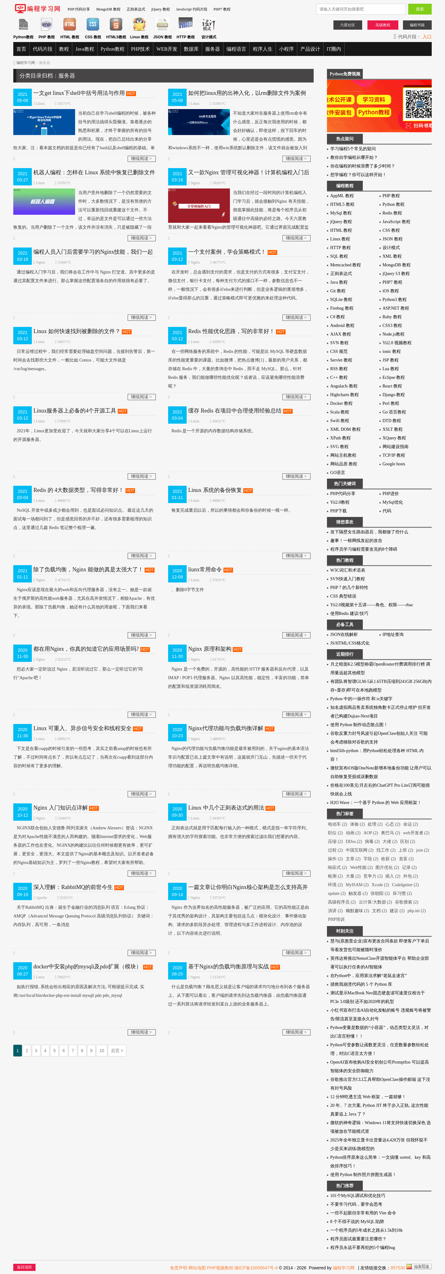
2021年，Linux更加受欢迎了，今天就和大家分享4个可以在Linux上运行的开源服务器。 (82, 434)
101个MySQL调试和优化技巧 (358, 1195)
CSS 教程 (391, 230)
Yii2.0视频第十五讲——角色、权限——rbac (371, 605)
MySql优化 (393, 502)
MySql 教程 (341, 213)
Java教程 (84, 49)
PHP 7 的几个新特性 (349, 587)
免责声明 (178, 1267)
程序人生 (263, 49)
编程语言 (236, 49)
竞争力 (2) (373, 876)
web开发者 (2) (416, 833)
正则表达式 (136, 9)
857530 (398, 1267)
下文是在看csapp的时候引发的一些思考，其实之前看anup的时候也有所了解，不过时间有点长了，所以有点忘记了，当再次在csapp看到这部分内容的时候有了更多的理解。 (83, 756)
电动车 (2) (337, 824)
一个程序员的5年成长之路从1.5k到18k (366, 1230)
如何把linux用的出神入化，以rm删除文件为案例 (247, 93)
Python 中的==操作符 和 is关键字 (361, 698)
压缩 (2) (335, 841)
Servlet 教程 (341, 360)
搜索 (420, 9)
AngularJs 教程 (344, 386)
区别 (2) (407, 841)
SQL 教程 (339, 256)
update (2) (336, 893)
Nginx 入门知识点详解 (60, 808)
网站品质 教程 (344, 464)
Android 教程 (342, 325)
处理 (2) (375, 824)
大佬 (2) (390, 841)
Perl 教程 (391, 403)
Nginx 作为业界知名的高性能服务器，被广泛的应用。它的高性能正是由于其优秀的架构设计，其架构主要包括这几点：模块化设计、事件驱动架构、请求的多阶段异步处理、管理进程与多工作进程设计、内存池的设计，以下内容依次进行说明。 (238, 919)
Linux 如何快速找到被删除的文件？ (77, 331)
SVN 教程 (339, 343)
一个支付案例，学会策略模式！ (227, 252)
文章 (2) (353, 859)
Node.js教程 (394, 334)
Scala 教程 (340, 412)
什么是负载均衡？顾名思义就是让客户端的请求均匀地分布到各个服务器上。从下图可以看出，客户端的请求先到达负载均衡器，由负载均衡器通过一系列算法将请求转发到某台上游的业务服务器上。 (239, 994)
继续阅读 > (141, 158)
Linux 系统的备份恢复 (215, 490)
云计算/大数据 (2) (375, 902)
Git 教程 (337, 291)
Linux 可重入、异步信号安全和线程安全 (82, 728)
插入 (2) (392, 876)
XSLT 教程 (393, 429)
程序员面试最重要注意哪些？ (358, 1239)
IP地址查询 (393, 634)
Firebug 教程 (342, 308)
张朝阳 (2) (380, 893)
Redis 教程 (392, 213)
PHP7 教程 (222, 9)
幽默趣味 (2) (357, 910)
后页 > (117, 1050)
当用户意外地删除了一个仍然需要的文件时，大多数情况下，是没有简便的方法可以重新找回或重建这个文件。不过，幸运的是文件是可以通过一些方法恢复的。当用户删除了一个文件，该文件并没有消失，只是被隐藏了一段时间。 (82, 213)
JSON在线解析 (344, 634)
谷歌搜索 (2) (406, 902)
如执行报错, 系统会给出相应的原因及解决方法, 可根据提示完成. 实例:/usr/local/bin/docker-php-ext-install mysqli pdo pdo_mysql (78, 990)
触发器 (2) (358, 893)
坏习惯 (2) (402, 893)
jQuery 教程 (160, 9)
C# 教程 (337, 317)
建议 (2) (397, 910)
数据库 (191, 49)
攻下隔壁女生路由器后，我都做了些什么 (369, 532)
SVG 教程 (339, 446)
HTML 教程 (341, 230)
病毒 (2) (372, 841)
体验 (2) (357, 824)
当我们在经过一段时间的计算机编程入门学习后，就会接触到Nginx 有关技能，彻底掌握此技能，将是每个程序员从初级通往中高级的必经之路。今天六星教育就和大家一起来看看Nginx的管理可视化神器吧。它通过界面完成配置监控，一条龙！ (239, 213)
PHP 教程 (391, 195)
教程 (64, 49)
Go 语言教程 (394, 412)
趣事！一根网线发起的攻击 (356, 540)
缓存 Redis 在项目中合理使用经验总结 (235, 411)
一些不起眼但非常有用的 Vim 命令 (363, 1213)
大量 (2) (353, 876)
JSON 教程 (393, 239)
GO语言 (337, 472)
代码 (387, 511)
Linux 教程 (340, 239)
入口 (427, 36)
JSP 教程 (391, 360)
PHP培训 (336, 919)
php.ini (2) (417, 910)
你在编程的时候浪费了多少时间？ (362, 166)
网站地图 (197, 1267)
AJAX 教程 (340, 334)
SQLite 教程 (341, 299)
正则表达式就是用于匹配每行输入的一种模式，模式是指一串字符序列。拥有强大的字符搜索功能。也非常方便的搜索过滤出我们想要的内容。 (239, 831)
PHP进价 (391, 493)
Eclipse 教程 (394, 377)
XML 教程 (392, 256)
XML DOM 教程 (345, 429)
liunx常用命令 (205, 569)
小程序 (286, 49)
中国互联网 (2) (360, 850)
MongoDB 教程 (108, 9)
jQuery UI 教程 (396, 273)
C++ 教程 (339, 377)
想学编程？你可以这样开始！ (358, 174)
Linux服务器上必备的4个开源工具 (74, 411)
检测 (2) (335, 876)
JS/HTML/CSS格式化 (350, 643)
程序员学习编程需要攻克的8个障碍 (363, 549)
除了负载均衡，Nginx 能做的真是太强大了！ (88, 569)
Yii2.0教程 (340, 502)
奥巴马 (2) (390, 833)
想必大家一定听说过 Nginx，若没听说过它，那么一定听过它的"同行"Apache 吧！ (78, 672)
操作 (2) (335, 859)
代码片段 (43, 49)
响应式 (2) (337, 867)
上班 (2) (405, 850)
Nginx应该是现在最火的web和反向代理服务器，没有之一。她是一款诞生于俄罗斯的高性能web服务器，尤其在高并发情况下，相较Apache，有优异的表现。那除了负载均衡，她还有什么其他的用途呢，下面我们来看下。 (84, 602)
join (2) (422, 850)
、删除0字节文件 (186, 589)
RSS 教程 (339, 368)
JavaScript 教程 (396, 221)
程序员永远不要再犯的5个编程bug (362, 1247)
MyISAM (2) (357, 884)
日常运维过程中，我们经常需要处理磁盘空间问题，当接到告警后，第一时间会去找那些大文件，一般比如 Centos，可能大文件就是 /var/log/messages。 (84, 359)
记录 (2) (409, 867)
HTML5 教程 (342, 204)
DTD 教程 (392, 420)
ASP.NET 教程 (396, 308)
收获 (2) (388, 859)
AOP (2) (370, 833)
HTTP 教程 (340, 247)
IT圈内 (334, 49)
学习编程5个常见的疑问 (353, 148)
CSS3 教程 (392, 325)
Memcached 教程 (345, 265)
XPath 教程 (340, 438)
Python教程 (113, 49)
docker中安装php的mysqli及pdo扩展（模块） (87, 966)
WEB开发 (166, 49)
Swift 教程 (340, 420)
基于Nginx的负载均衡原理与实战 (228, 966)
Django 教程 (394, 394)
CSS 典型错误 (343, 596)
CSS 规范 (339, 351)
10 (101, 1050)
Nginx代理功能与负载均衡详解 (225, 728)
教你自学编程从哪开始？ (354, 157)
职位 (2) (335, 833)
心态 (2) (392, 824)
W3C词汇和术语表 (348, 570)
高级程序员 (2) (342, 902)
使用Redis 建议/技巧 (349, 613)
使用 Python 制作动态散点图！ (359, 724)
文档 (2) (379, 910)
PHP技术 (140, 49)
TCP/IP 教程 (394, 455)
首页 (21, 49)
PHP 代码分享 (79, 9)
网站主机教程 (343, 455)
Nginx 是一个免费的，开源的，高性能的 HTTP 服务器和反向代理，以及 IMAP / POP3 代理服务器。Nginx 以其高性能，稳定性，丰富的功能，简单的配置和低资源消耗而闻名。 (238, 677)
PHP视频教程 (220, 1267)
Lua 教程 (391, 368)
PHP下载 (338, 511)
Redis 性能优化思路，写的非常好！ (231, 331)
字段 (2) (370, 859)
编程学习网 (25, 63)
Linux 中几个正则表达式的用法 (226, 808)
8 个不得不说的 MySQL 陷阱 (357, 1221)
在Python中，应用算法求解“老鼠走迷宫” (368, 975)
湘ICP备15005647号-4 (256, 1267)
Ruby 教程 (392, 317)
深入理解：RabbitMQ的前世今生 (73, 887)
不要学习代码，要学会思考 (356, 1204)
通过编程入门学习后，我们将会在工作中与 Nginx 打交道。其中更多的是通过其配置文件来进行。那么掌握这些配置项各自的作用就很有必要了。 (84, 275)
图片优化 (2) (387, 867)
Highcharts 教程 (344, 394)
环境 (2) (335, 884)
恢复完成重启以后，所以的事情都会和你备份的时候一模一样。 (230, 509)
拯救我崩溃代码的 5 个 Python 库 (361, 984)
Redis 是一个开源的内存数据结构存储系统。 (212, 430)
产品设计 (310, 49)
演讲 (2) (335, 910)
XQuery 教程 (394, 438)
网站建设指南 (396, 446)
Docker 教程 (341, 403)
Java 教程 (339, 282)
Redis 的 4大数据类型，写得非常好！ (78, 490)
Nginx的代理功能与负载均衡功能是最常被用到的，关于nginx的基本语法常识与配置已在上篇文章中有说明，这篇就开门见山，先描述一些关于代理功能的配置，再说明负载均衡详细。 (238, 756)
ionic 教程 (392, 351)
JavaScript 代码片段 (191, 9)
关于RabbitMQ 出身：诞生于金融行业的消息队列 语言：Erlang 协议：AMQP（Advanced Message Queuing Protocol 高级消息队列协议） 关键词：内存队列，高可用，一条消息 (83, 915)
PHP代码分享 (343, 493)
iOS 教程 (391, 291)
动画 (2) (353, 833)
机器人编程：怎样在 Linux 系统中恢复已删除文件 (94, 172)
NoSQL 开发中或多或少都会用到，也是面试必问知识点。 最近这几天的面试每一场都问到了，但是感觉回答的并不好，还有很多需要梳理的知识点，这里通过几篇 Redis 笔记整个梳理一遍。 (83, 518)
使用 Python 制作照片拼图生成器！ (363, 1174)
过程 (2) (335, 850)
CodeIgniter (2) (405, 884)
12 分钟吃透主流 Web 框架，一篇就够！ (368, 1096)
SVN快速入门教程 (347, 579)
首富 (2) (406, 859)
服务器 (212, 49)
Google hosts (394, 464)
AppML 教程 (342, 195)
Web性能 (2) (361, 867)
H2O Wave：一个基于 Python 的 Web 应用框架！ (376, 802)
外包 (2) (410, 876)
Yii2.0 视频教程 (397, 343)
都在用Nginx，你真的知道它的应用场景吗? (86, 649)
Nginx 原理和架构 (209, 649)
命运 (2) (410, 824)
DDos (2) (354, 841)
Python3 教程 (395, 299)
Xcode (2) (380, 884)
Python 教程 (394, 204)
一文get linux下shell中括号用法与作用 (79, 93)
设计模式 (391, 247)
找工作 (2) (386, 850)
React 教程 (392, 386)
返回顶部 (24, 1267)
